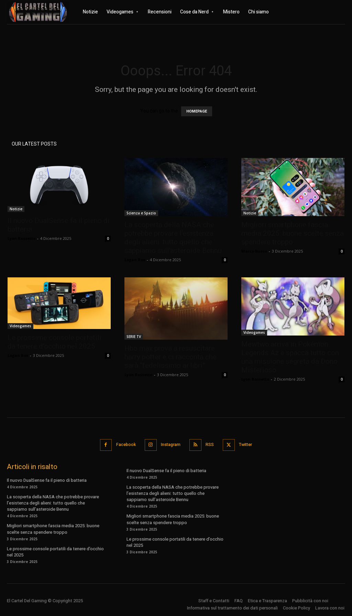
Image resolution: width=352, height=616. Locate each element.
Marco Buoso (254, 251)
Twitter (248, 444)
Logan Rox (134, 259)
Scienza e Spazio (141, 213)
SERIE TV (133, 336)
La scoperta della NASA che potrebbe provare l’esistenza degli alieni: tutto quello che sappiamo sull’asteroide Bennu (173, 238)
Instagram (170, 444)
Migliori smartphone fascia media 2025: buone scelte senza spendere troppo (292, 233)
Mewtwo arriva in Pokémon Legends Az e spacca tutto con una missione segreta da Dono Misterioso (290, 357)
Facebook (123, 444)
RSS (210, 444)
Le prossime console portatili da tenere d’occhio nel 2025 (54, 341)
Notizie (16, 208)
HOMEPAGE (196, 111)
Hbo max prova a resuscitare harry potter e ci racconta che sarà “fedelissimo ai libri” (170, 357)
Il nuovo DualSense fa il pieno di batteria (47, 479)
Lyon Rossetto (21, 238)
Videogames (20, 325)
